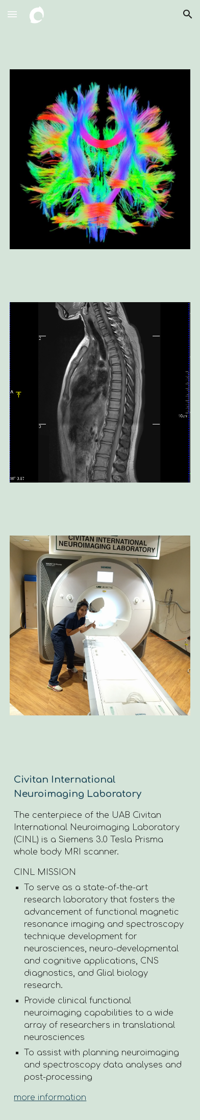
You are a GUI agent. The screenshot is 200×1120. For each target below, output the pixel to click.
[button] (12, 14)
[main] (100, 938)
